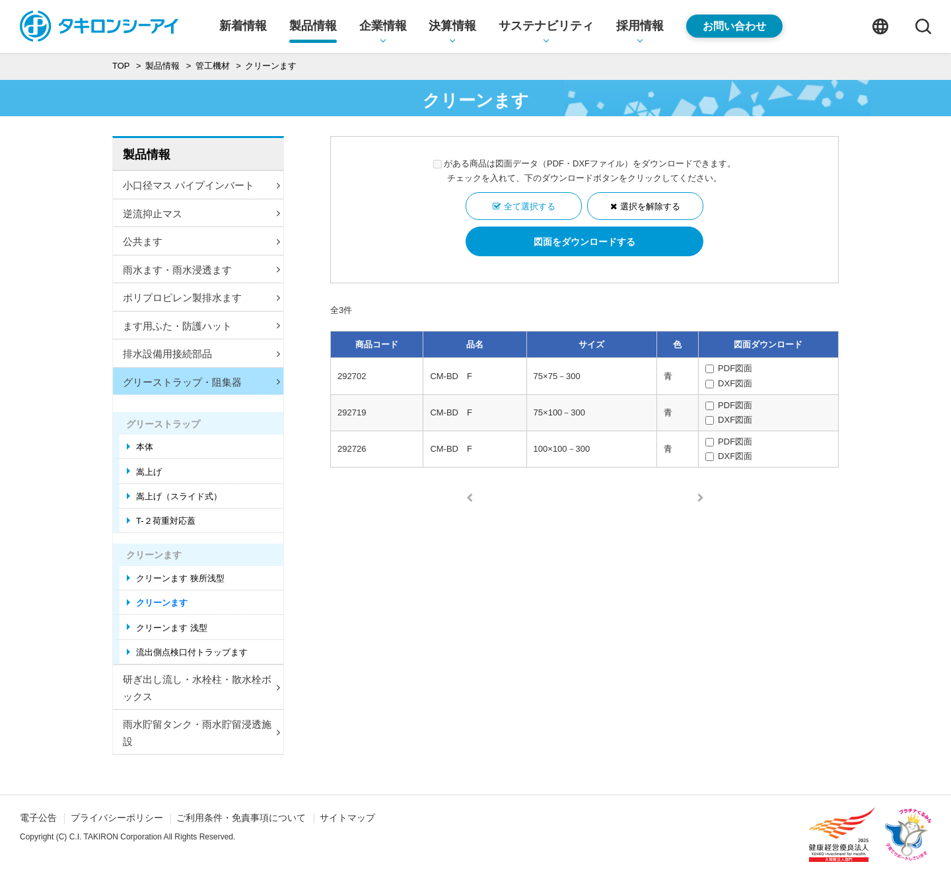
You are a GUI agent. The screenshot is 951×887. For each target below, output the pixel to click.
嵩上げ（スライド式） (179, 496)
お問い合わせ (734, 26)
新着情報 (243, 25)
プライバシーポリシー (117, 817)
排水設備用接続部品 (201, 353)
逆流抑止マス (201, 213)
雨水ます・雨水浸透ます (201, 269)
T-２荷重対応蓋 (165, 521)
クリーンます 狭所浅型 (180, 578)
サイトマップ (347, 817)
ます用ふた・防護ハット (201, 326)
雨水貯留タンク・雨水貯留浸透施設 (201, 733)
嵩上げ (149, 472)
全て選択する (529, 206)
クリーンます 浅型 (171, 628)
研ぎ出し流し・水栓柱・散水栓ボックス (201, 688)
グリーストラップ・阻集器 (201, 382)
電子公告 (38, 817)
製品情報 (146, 154)
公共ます (201, 241)
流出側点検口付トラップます (192, 652)
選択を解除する (650, 206)
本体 (144, 447)
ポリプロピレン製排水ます (201, 297)
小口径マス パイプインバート (201, 185)
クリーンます (162, 603)
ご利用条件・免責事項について (241, 817)
